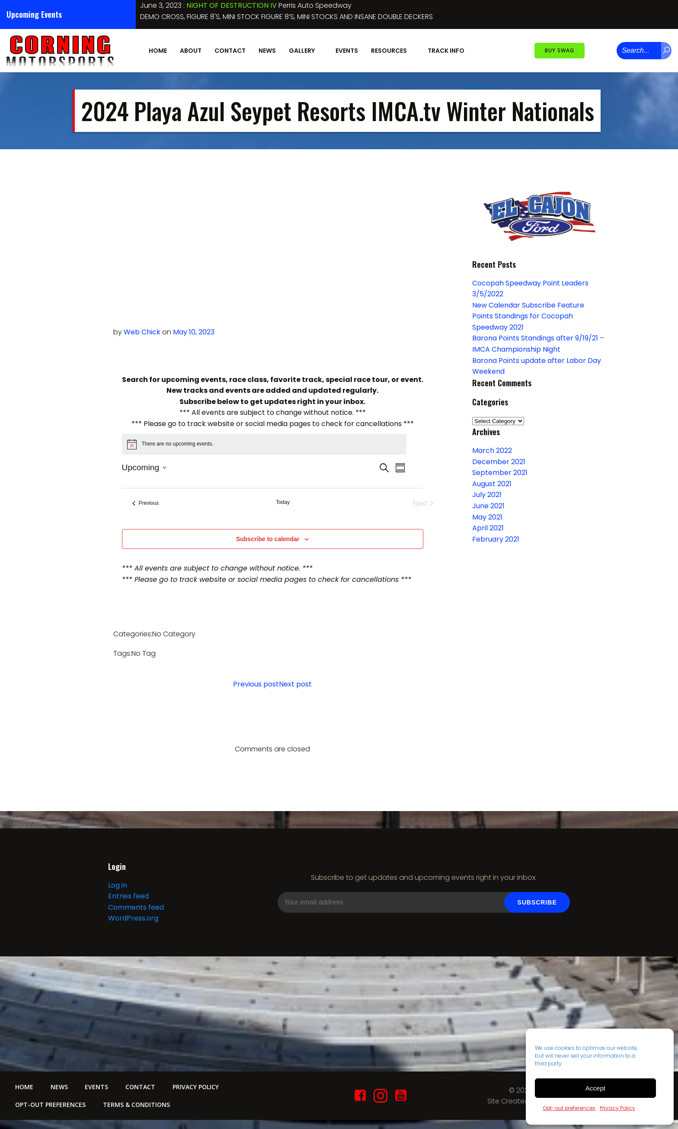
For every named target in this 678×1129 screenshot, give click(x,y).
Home (158, 50)
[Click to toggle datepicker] (144, 468)
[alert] (264, 444)
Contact (230, 50)
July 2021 (487, 495)
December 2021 (498, 462)
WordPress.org (133, 919)
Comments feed (136, 907)
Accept (595, 1088)
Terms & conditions (136, 1105)
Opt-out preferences (569, 1108)
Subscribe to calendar (267, 539)
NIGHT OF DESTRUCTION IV (231, 5)
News (267, 50)
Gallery (306, 50)
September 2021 (500, 473)
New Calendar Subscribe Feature (528, 305)
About (190, 50)
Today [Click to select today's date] (283, 502)
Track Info (450, 50)
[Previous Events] (145, 503)
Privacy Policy (617, 1108)
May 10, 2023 (193, 332)
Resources (393, 50)
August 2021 (492, 484)
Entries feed (128, 896)
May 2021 (487, 517)
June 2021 (488, 506)
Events (347, 50)
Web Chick (142, 332)
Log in (117, 885)
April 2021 (488, 528)
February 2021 (495, 539)
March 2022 (492, 450)
